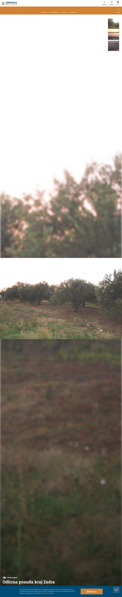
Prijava (104, 4)
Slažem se (92, 591)
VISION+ (112, 4)
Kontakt (72, 12)
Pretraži (43, 12)
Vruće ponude (54, 12)
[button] (113, 24)
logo (9, 3)
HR (118, 4)
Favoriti (64, 12)
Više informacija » (48, 593)
